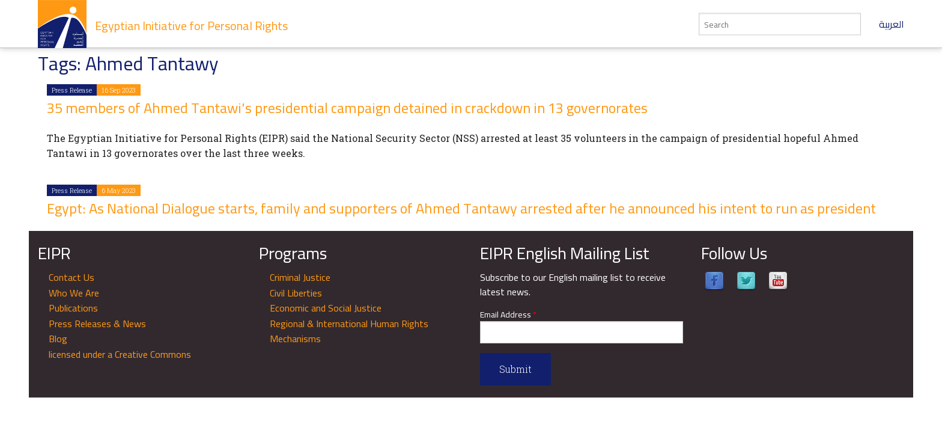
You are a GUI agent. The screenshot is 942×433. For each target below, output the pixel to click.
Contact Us (71, 277)
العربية (891, 24)
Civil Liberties (296, 293)
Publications (73, 308)
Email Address (508, 315)
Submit (515, 369)
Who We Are (74, 293)
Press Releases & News (97, 324)
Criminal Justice (300, 277)
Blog (58, 339)
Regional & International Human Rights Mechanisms (349, 331)
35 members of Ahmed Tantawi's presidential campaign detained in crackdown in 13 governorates (347, 107)
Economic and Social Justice (325, 308)
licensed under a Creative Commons (120, 354)
